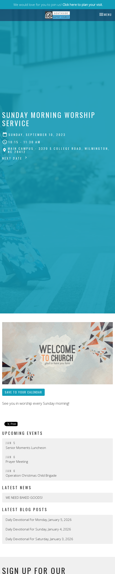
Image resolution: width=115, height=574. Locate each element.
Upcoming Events (22, 433)
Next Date (15, 157)
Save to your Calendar (23, 392)
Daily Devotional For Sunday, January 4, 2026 (38, 529)
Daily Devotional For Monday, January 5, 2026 (39, 519)
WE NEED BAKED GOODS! (24, 497)
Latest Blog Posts (25, 509)
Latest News (17, 487)
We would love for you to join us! (58, 4)
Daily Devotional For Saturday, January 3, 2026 (39, 539)
